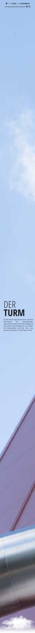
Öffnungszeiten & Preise (15, 7)
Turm (12, 4)
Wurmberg (23, 4)
